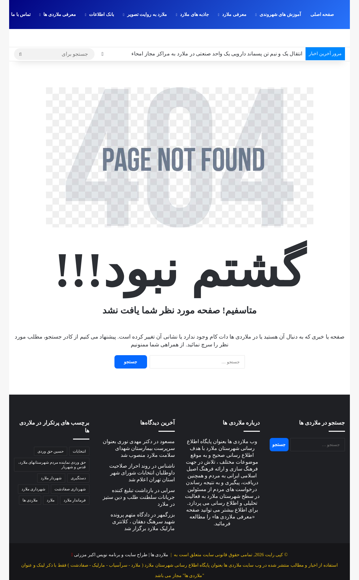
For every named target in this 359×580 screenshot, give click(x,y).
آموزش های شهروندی (280, 14)
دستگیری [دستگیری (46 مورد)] (78, 459)
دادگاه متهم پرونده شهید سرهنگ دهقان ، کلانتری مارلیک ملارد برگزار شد (143, 503)
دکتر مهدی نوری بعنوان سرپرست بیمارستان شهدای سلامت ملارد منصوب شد (139, 430)
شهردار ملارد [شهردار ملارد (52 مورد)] (51, 459)
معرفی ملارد (234, 14)
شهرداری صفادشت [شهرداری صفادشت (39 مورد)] (70, 471)
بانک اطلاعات (101, 14)
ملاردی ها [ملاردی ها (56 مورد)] (29, 482)
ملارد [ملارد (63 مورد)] (50, 482)
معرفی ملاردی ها (59, 14)
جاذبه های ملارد (194, 14)
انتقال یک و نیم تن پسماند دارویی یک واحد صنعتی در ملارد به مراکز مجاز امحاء (217, 35)
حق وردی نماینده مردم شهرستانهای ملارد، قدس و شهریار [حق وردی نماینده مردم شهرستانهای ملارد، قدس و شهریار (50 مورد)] (52, 446)
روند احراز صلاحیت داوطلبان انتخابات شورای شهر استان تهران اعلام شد (142, 454)
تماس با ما (21, 14)
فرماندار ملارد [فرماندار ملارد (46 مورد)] (75, 482)
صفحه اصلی (322, 14)
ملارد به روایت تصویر (147, 14)
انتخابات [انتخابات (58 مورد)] (79, 433)
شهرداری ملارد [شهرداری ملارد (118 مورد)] (33, 471)
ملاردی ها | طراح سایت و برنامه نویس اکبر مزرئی (121, 536)
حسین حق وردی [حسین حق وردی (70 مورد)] (50, 433)
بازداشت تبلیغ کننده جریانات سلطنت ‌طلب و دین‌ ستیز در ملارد (139, 479)
